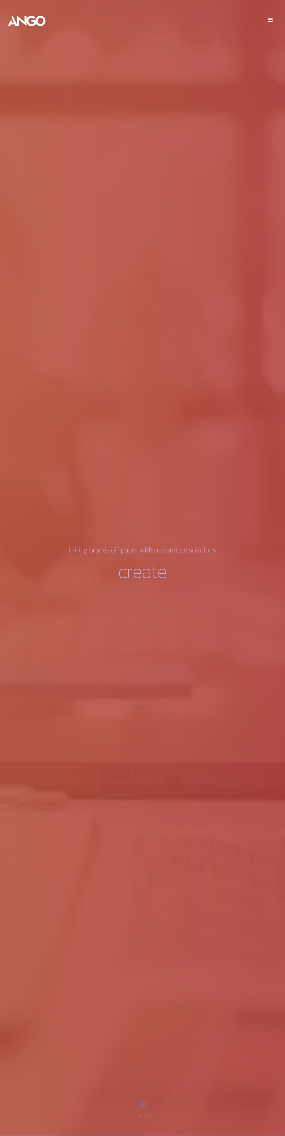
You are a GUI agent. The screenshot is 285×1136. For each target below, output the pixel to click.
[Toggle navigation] (270, 21)
